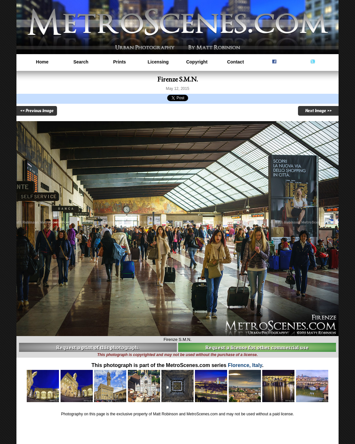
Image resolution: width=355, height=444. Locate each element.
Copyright (196, 61)
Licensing (158, 61)
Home (42, 61)
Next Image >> (318, 110)
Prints (119, 61)
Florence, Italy (245, 365)
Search (81, 61)
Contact (235, 61)
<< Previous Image (36, 110)
